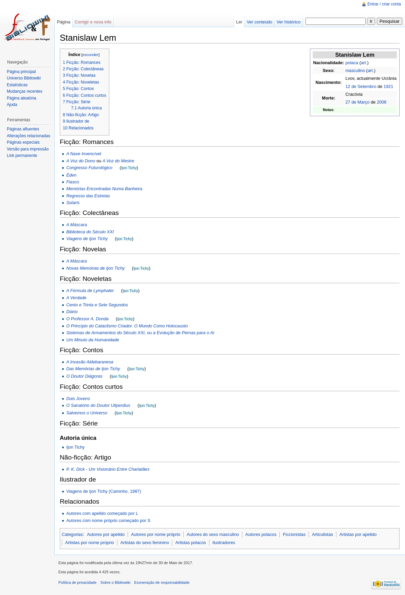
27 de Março (357, 102)
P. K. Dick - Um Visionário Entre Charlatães (107, 469)
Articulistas (322, 534)
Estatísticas (17, 85)
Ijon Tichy (129, 168)
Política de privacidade (77, 582)
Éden (71, 175)
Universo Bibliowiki (24, 78)
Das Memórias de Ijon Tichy (93, 368)
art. (364, 62)
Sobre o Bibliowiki (115, 582)
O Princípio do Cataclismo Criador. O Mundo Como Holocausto (127, 325)
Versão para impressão (28, 149)
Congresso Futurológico (89, 167)
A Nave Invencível (83, 153)
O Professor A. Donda (87, 318)
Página (63, 21)
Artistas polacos (190, 542)
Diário (71, 311)
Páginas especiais (23, 142)
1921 (388, 86)
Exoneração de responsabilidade (161, 582)
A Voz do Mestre (118, 160)
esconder (90, 55)
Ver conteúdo (259, 21)
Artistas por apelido (358, 534)
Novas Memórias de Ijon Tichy (95, 268)
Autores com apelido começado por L (102, 513)
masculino (355, 70)
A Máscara (76, 224)
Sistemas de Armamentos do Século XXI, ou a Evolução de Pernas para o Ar (140, 332)
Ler (239, 21)
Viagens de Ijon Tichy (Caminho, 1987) (103, 491)
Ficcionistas (294, 534)
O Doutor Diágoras (84, 376)
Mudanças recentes (24, 91)
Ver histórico (288, 21)
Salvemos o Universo (86, 412)
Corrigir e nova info (93, 21)
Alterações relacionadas (28, 135)
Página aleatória (21, 98)
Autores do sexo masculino (213, 534)
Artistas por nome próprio (89, 542)
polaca (351, 62)
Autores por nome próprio (155, 534)
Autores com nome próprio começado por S (108, 520)
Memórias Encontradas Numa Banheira (104, 188)
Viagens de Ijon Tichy (87, 238)
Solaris (72, 202)
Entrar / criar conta (384, 4)
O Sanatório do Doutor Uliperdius (98, 405)
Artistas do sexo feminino (145, 542)
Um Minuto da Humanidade (92, 339)
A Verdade (76, 297)
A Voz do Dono (80, 160)
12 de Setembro (360, 86)
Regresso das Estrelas (88, 195)
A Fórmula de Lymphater (90, 290)
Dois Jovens (78, 398)
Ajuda (12, 104)
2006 (381, 102)
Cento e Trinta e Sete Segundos (97, 304)
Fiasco (72, 181)
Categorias (72, 534)
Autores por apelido (106, 534)
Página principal (21, 71)
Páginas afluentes (23, 129)
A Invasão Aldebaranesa (89, 361)
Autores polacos (261, 534)
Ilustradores (224, 542)
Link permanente (22, 155)
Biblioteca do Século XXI (90, 231)
